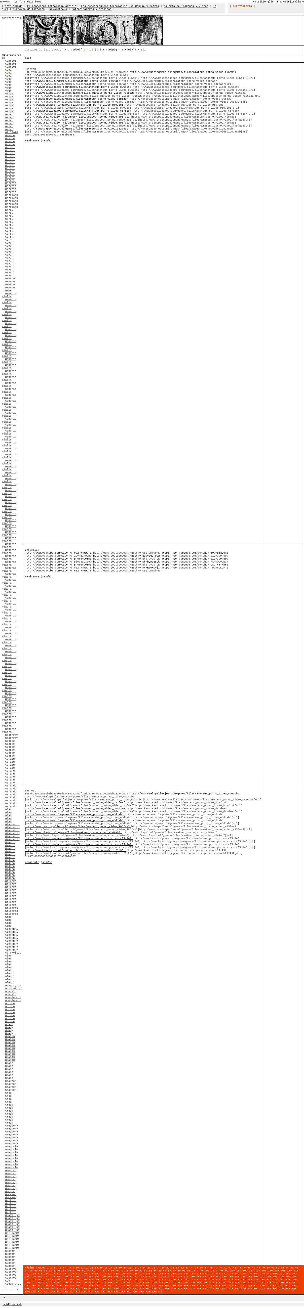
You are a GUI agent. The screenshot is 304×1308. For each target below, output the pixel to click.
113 (40, 1273)
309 (192, 1285)
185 (224, 1276)
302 (148, 1285)
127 (128, 1273)
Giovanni (11, 928)
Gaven (9, 242)
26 (153, 1267)
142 (224, 1273)
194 (281, 1276)
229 (230, 1279)
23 (139, 1267)
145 (243, 1273)
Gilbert (10, 881)
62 (50, 1270)
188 (243, 1276)
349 (173, 1288)
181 (198, 1276)
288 (59, 1285)
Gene (8, 290)
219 (167, 1279)
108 (283, 1270)
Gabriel (10, 60)
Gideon (10, 860)
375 (65, 1291)
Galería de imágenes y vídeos (186, 6)
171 (135, 1276)
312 (211, 1285)
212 (122, 1279)
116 (59, 1273)
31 (177, 1267)
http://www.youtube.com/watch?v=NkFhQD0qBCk (127, 561)
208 (97, 1279)
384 (122, 1291)
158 (52, 1276)
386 (135, 1291)
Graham (10, 1036)
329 (46, 1288)
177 (173, 1276)
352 (192, 1288)
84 (155, 1270)
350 (179, 1288)
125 (116, 1273)
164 (90, 1276)
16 (106, 1267)
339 (110, 1288)
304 (160, 1285)
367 (287, 1288)
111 (27, 1273)
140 (211, 1273)
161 (71, 1276)
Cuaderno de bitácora (29, 9)
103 (251, 1270)
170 (128, 1276)
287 (52, 1285)
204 (71, 1279)
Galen (9, 114)
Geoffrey (11, 735)
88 (174, 1270)
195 (287, 1276)
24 (144, 1267)
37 (206, 1267)
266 (192, 1282)
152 (287, 1273)
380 (97, 1291)
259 (148, 1282)
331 (59, 1288)
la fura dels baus (27, 1)
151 (281, 1273)
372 (46, 1291)
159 (59, 1276)
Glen (8, 955)
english (269, 1)
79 (131, 1270)
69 (83, 1270)
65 (64, 1270)
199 (40, 1279)
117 (65, 1273)
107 (276, 1270)
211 (116, 1279)
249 (84, 1282)
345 (148, 1288)
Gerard (10, 770)
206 (84, 1279)
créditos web (12, 1304)
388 (148, 1291)
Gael (8, 69)
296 (110, 1285)
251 (97, 1282)
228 (224, 1279)
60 (40, 1270)
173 (148, 1276)
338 (103, 1288)
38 (210, 1267)
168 (116, 1276)
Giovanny (11, 940)
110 (296, 1270)
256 (128, 1282)
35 (196, 1267)
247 (71, 1282)
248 (78, 1282)
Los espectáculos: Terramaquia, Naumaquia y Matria (120, 6)
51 (272, 1267)
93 (198, 1270)
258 (141, 1282)
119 (78, 1273)
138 (198, 1273)
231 (243, 1279)
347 (160, 1288)
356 (218, 1288)
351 (186, 1288)
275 (249, 1282)
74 (107, 1270)
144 (237, 1273)
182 (205, 1276)
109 (289, 1270)
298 (122, 1285)
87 (169, 1270)
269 (211, 1282)
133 (167, 1273)
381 (103, 1291)
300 (135, 1285)
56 (296, 1267)
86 (164, 1270)
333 (71, 1288)
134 (173, 1273)
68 (78, 1270)
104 (257, 1270)
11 (82, 1267)
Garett (10, 147)
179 (186, 1276)
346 (154, 1288)
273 (237, 1282)
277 (262, 1282)
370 (33, 1291)
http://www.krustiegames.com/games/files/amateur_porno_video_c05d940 (183, 72)
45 (244, 1267)
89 (179, 1270)
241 (33, 1282)
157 (46, 1276)
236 (275, 1279)
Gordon (10, 1003)
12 (86, 1267)
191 (262, 1276)
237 (281, 1279)
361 (249, 1288)
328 (40, 1288)
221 (179, 1279)
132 (160, 1273)
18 (115, 1267)
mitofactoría (11, 54)
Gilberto (11, 908)
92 (193, 1270)
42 (229, 1267)
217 (154, 1279)
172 (141, 1276)
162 (78, 1276)
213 (128, 1279)
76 (117, 1270)
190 (256, 1276)
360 (243, 1288)
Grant (9, 1063)
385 (128, 1291)
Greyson (10, 1194)
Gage (8, 78)
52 (277, 1267)
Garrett (10, 183)
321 (268, 1285)
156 (40, 1276)
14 (96, 1267)
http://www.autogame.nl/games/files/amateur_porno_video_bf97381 (75, 104)
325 (294, 1285)
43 (234, 1267)
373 (52, 1291)
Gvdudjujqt (13, 1283)
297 (116, 1285)
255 (122, 1282)
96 (212, 1270)
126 (122, 1273)
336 (90, 1288)
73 (102, 1270)
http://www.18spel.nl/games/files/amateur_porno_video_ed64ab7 (73, 81)
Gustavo (10, 1268)
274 (243, 1282)
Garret (10, 171)
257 (135, 1282)
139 (205, 1273)
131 (154, 1273)
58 (31, 1270)
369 (27, 1291)
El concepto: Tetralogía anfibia (51, 6)
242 (40, 1282)
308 (186, 1285)
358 (230, 1288)
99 (226, 1270)
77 (121, 1270)
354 (205, 1288)
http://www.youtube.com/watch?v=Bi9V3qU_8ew (127, 555)
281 (287, 1282)
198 (33, 1279)
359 (237, 1288)
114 (46, 1273)
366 (281, 1288)
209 (103, 1279)
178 (179, 1276)
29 (168, 1267)
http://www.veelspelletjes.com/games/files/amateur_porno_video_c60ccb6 (184, 793)
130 (148, 1273)
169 (122, 1276)
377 (78, 1291)
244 (52, 1282)
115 (52, 1273)
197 (27, 1279)
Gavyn (9, 266)
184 (218, 1276)
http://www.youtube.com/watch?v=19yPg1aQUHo (194, 552)
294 (97, 1285)
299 (128, 1285)
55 (292, 1267)
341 (122, 1288)
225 (205, 1279)
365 (275, 1288)
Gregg (9, 1104)
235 (268, 1279)
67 (74, 1270)
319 (256, 1285)
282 (294, 1282)
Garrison (11, 195)
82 (145, 1270)
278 (268, 1282)
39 (215, 1267)
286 (46, 1285)
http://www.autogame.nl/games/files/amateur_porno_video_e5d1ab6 (75, 814)
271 (224, 1282)
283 (27, 1285)
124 (110, 1273)
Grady (9, 1027)
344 (141, 1288)
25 (149, 1267)
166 (103, 1276)
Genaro (10, 278)
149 (268, 1273)
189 (249, 1276)
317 (243, 1285)
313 (218, 1285)
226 (211, 1279)
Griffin (10, 1200)
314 (224, 1285)
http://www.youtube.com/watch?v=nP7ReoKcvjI (127, 567)
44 (239, 1267)
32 (182, 1267)
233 (256, 1279)
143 (230, 1273)
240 (27, 1282)
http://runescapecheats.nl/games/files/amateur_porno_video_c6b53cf (77, 98)
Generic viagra (9, 486)
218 (160, 1279)
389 (154, 1291)
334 (78, 1288)
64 (59, 1270)
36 (201, 1267)
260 (154, 1282)
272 (230, 1282)
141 (218, 1273)
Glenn (9, 970)
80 (136, 1270)
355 (211, 1288)
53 (282, 1267)
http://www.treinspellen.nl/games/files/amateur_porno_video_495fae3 (78, 116)
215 (141, 1279)
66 (69, 1270)
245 (59, 1282)
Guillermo (12, 1233)
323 (281, 1285)
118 (71, 1273)
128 (135, 1273)
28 (163, 1267)
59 (36, 1270)
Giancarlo (12, 824)
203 (65, 1279)
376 (71, 1291)
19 (120, 1267)
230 (237, 1279)
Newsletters (58, 9)
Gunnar (10, 1251)
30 (172, 1267)
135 (179, 1273)
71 (93, 1270)
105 (264, 1270)
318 (249, 1285)
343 (135, 1288)
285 (40, 1285)
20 (125, 1267)
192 (268, 1276)
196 (294, 1276)
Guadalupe (12, 1215)
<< (4, 1297)
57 (26, 1270)
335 (84, 1288)
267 (198, 1282)
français (283, 1)
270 (218, 1282)
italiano (297, 1)
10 (77, 1267)
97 (217, 1270)
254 (116, 1282)
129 (141, 1273)
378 (84, 1291)
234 (262, 1279)
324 (287, 1285)
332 (65, 1288)
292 (84, 1285)
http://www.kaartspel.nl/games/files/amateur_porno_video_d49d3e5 (75, 808)
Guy (7, 1280)
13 (91, 1267)
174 (154, 1276)
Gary (8, 239)
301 (141, 1285)
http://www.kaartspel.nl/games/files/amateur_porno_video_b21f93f (75, 802)
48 (258, 1267)
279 (275, 1282)
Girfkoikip (13, 952)
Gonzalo (10, 991)
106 (270, 1270)
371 (40, 1291)
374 (59, 1291)
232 (249, 1279)
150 (275, 1273)
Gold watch (13, 988)
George (10, 741)
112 (33, 1273)
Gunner (10, 1263)
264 (179, 1282)
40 (220, 1267)
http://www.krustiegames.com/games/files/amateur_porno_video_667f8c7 (79, 110)
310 (198, 1285)
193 (275, 1276)
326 (27, 1288)
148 (262, 1273)
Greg (8, 1092)
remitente (32, 140)
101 (238, 1270)
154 (27, 1276)
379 (90, 1291)
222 (186, 1279)
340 (116, 1288)
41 (225, 1267)
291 (78, 1285)
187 (237, 1276)
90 (184, 1270)
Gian (8, 809)
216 (148, 1279)
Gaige (9, 93)
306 (173, 1285)
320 (262, 1285)
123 (103, 1273)
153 (294, 1273)
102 (245, 1270)
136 (186, 1273)
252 (103, 1282)
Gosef (9, 1024)
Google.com (13, 997)
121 (90, 1273)
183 (211, 1276)
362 (256, 1288)
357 (224, 1288)
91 (188, 1270)
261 (160, 1282)
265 (186, 1282)
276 (256, 1282)
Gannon (10, 135)
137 (192, 1273)
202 (59, 1279)
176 (167, 1276)
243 (46, 1282)
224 (198, 1279)
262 (167, 1282)
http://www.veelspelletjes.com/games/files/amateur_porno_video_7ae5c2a (80, 92)
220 (173, 1279)
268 (205, 1282)
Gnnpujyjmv (13, 985)
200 (46, 1279)
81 (141, 1270)
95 (207, 1270)
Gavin (9, 254)
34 (191, 1267)
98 (222, 1270)
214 (135, 1279)
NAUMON (4, 1)
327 (33, 1288)
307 (179, 1285)
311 (205, 1285)
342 (128, 1288)
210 (110, 1279)
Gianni (10, 842)
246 (65, 1282)
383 (116, 1291)
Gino (8, 917)
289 (65, 1285)
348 (167, 1288)
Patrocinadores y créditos (92, 9)
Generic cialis (9, 295)
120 (84, 1273)
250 (90, 1282)
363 (262, 1288)
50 (268, 1267)
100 (232, 1270)
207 (90, 1279)
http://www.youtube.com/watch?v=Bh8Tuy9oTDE (59, 558)
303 (154, 1285)
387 (141, 1291)
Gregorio (11, 1146)
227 (218, 1279)
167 (110, 1276)
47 (253, 1267)
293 (90, 1285)
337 (97, 1288)
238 (287, 1279)
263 (173, 1282)
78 (126, 1270)
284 (33, 1285)
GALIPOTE (11, 132)
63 (55, 1270)
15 (101, 1267)
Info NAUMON (13, 6)
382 (110, 1291)
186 (230, 1276)
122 (97, 1273)
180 (192, 1276)
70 (88, 1270)
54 (287, 1267)
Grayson (10, 1081)
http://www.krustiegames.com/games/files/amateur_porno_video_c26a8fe (79, 87)
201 (52, 1279)
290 (71, 1285)
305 (167, 1285)
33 (187, 1267)
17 (110, 1267)
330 (52, 1288)
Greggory (11, 1125)
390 (160, 1291)
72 (98, 1270)
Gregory (10, 1170)
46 (249, 1267)
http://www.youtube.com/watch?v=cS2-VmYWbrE (59, 552)
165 (97, 1276)
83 (150, 1270)
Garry (9, 210)
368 (294, 1288)
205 (78, 1279)
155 (33, 1276)
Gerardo (10, 785)
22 (134, 1267)
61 (45, 1270)
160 (65, 1276)
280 (281, 1282)
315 (230, 1285)
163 (84, 1276)
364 (268, 1288)
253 (110, 1282)
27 (158, 1267)
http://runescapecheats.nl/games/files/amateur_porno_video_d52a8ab (77, 128)
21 (129, 1267)
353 (198, 1288)
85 (160, 1270)
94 (202, 1270)
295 (103, 1285)
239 (294, 1279)
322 (275, 1285)
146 (249, 1273)
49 (263, 1267)
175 (160, 1276)
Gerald (10, 758)
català (258, 1)
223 (192, 1279)
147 (256, 1273)
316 (237, 1285)
